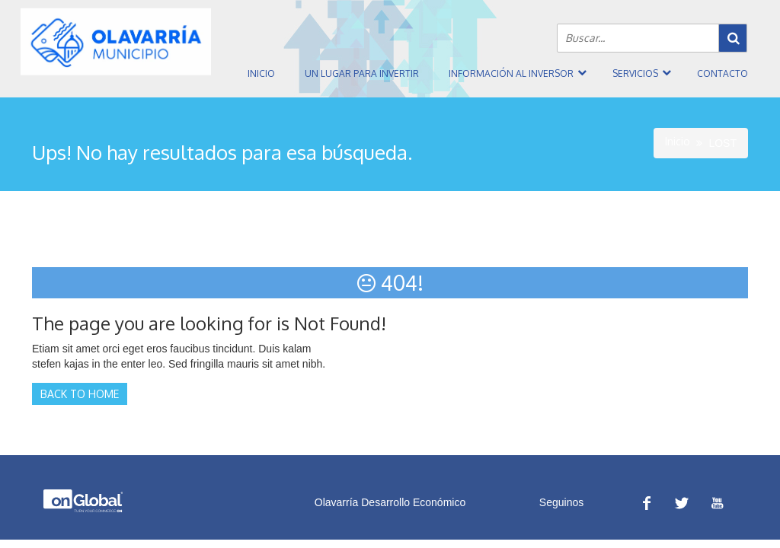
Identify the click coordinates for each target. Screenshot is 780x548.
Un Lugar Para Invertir (362, 73)
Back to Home (79, 393)
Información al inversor (511, 73)
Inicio (261, 73)
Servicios (635, 73)
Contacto (722, 73)
